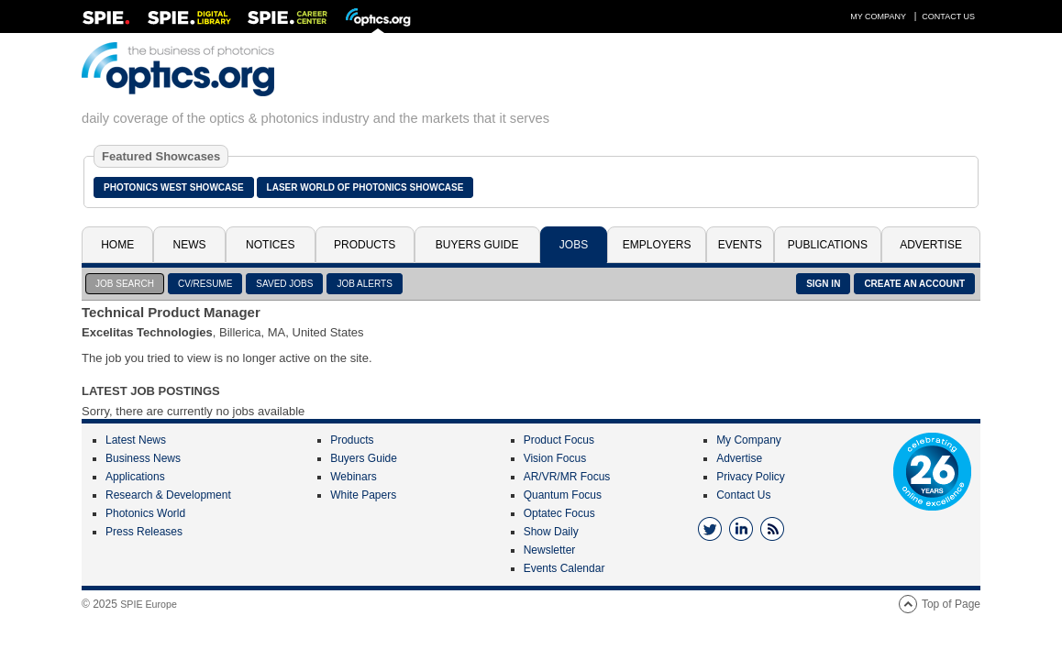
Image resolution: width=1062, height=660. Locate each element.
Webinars (353, 476)
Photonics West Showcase (174, 187)
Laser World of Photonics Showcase (365, 187)
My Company (878, 16)
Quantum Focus (563, 495)
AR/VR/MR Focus (567, 476)
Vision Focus (555, 458)
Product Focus (559, 440)
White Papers (363, 495)
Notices (270, 244)
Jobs (573, 244)
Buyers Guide (477, 244)
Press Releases (144, 531)
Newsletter (550, 550)
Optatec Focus (559, 513)
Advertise (931, 244)
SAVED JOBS (284, 284)
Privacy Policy (750, 476)
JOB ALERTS (364, 284)
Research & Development (168, 495)
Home (117, 244)
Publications (828, 244)
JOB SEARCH (124, 284)
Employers (657, 244)
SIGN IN (823, 284)
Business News (143, 458)
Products (364, 244)
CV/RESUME (205, 284)
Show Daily (551, 531)
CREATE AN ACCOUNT (914, 284)
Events (740, 244)
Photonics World (145, 513)
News (189, 244)
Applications (135, 476)
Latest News (135, 440)
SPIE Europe (148, 604)
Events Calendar (564, 568)
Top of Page (951, 604)
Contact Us (948, 16)
